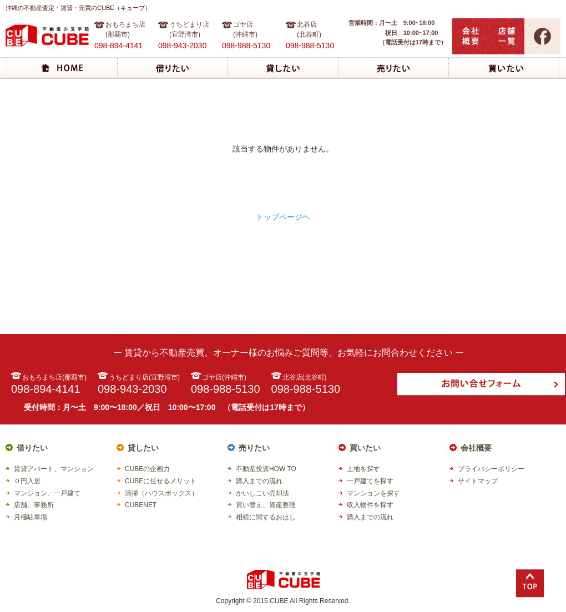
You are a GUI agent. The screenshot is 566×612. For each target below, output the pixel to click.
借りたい (32, 447)
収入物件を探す (370, 505)
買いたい (365, 447)
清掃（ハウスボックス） (161, 493)
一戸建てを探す (370, 481)
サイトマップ (478, 481)
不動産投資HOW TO (266, 469)
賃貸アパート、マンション (54, 469)
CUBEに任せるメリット (160, 481)
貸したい (143, 447)
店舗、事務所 (34, 505)
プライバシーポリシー (491, 469)
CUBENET (140, 505)
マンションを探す (373, 493)
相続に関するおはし (266, 517)
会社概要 (476, 447)
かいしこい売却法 (262, 493)
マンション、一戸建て (47, 493)
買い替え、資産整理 (266, 505)
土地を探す (363, 469)
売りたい (254, 447)
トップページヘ (283, 217)
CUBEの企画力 (147, 469)
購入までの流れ (259, 481)
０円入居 (27, 481)
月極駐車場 (30, 517)
